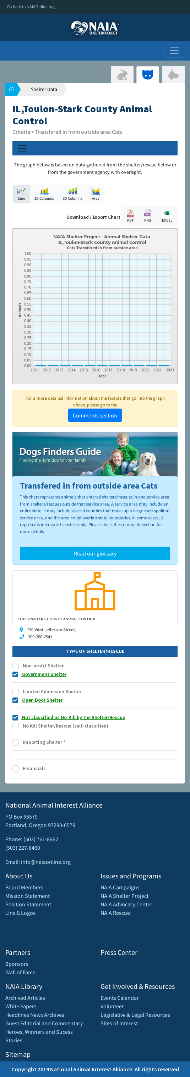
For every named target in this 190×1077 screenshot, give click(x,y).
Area (95, 194)
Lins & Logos (20, 912)
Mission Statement (27, 895)
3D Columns (72, 194)
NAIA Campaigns (120, 887)
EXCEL (167, 216)
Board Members (24, 887)
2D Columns (44, 194)
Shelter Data (44, 89)
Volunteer (112, 1006)
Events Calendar (120, 997)
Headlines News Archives (34, 1014)
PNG (147, 216)
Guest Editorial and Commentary (44, 1023)
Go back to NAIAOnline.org (31, 6)
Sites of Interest (119, 1023)
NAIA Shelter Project (124, 895)
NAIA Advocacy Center (126, 904)
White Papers (21, 1006)
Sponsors (16, 963)
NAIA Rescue (115, 912)
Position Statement (28, 904)
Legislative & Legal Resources (135, 1014)
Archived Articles (25, 997)
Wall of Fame (20, 972)
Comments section (95, 415)
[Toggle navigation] (174, 51)
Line (21, 194)
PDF (130, 216)
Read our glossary (95, 553)
